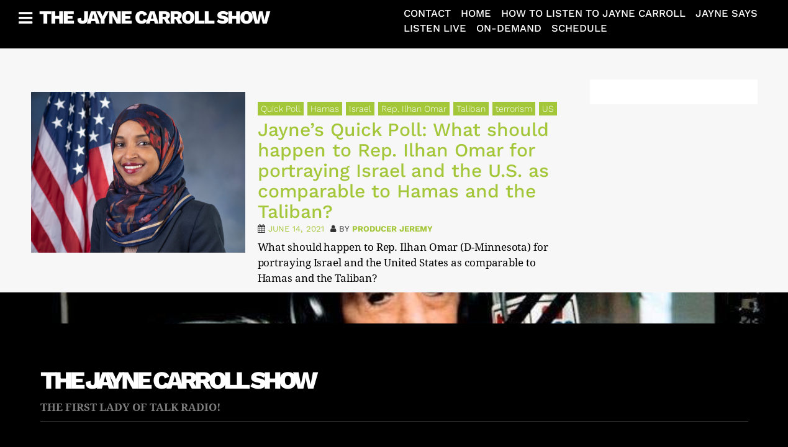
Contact (427, 13)
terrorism (514, 109)
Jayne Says (726, 13)
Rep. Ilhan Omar (413, 109)
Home (476, 13)
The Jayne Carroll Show (154, 17)
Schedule (579, 28)
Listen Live (435, 28)
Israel (360, 109)
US (548, 109)
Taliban (471, 109)
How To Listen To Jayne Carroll (593, 13)
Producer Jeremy (392, 228)
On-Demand (508, 28)
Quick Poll (281, 109)
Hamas (324, 109)
